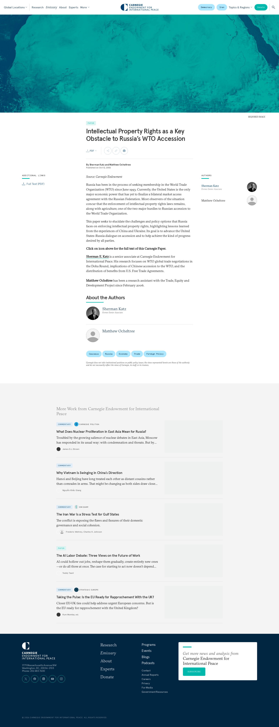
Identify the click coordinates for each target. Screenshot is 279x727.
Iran (221, 7)
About (63, 7)
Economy (123, 353)
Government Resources (155, 691)
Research (38, 7)
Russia (108, 353)
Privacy (146, 683)
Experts (73, 7)
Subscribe (194, 671)
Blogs (145, 657)
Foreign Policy (155, 353)
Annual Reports (150, 674)
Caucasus (94, 353)
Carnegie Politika (89, 424)
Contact (146, 670)
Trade (137, 353)
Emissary (51, 7)
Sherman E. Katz (97, 256)
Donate (261, 7)
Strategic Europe (89, 590)
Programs (149, 644)
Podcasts (148, 663)
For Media (147, 687)
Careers (146, 679)
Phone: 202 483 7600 (33, 670)
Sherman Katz (97, 164)
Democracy (206, 7)
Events (146, 651)
